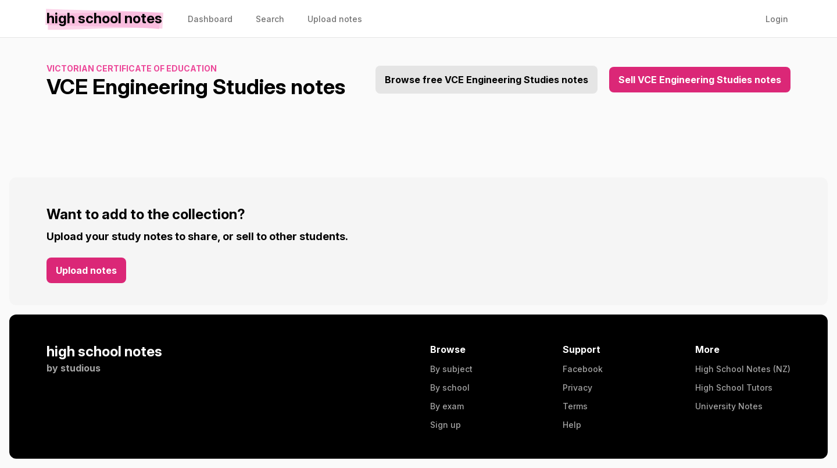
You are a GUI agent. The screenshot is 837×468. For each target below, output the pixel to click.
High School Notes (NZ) (743, 369)
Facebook (583, 369)
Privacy (577, 387)
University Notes (729, 406)
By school (450, 387)
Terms (575, 406)
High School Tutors (733, 387)
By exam (447, 406)
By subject (451, 369)
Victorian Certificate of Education (131, 68)
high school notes (104, 351)
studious (80, 368)
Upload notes (86, 270)
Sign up (445, 425)
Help (572, 425)
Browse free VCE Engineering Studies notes (486, 79)
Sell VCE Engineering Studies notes (699, 79)
